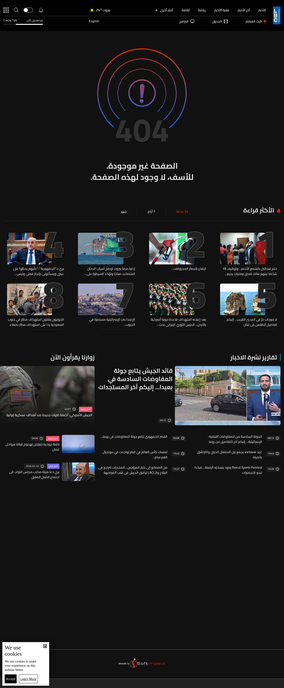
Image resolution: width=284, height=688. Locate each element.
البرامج (186, 21)
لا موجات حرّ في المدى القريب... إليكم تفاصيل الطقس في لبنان (252, 322)
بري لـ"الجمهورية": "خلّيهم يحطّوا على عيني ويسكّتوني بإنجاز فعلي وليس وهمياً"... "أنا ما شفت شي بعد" (38, 271)
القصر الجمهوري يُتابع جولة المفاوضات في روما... (134, 436)
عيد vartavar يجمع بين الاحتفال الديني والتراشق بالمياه (229, 454)
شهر (124, 211)
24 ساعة (182, 211)
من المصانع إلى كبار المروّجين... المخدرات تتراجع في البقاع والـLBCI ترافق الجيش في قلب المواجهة (132, 470)
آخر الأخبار (244, 10)
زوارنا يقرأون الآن (73, 357)
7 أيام (151, 211)
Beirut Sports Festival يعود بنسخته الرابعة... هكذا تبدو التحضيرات (228, 470)
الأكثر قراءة (258, 210)
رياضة (202, 10)
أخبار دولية (86, 409)
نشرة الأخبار (221, 10)
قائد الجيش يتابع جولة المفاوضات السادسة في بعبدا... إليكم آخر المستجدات (135, 378)
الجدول (220, 21)
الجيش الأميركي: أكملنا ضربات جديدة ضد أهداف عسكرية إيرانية (49, 415)
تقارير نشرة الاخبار (253, 357)
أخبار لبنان (53, 466)
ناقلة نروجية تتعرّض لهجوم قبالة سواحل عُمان (32, 447)
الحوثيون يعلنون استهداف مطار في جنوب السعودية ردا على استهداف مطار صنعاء (36, 322)
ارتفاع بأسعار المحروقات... (188, 269)
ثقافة (186, 10)
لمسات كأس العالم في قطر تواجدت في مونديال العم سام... (135, 454)
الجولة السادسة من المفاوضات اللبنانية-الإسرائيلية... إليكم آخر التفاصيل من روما (235, 439)
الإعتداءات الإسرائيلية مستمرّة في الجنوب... (112, 322)
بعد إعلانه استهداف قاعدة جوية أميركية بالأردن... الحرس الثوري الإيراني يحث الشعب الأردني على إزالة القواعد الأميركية (177, 322)
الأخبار (262, 10)
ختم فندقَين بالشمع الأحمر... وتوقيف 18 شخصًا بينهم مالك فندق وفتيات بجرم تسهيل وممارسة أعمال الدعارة (249, 271)
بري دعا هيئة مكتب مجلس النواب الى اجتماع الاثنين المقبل (34, 474)
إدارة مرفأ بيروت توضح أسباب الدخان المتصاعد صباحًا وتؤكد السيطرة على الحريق (111, 271)
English (94, 21)
